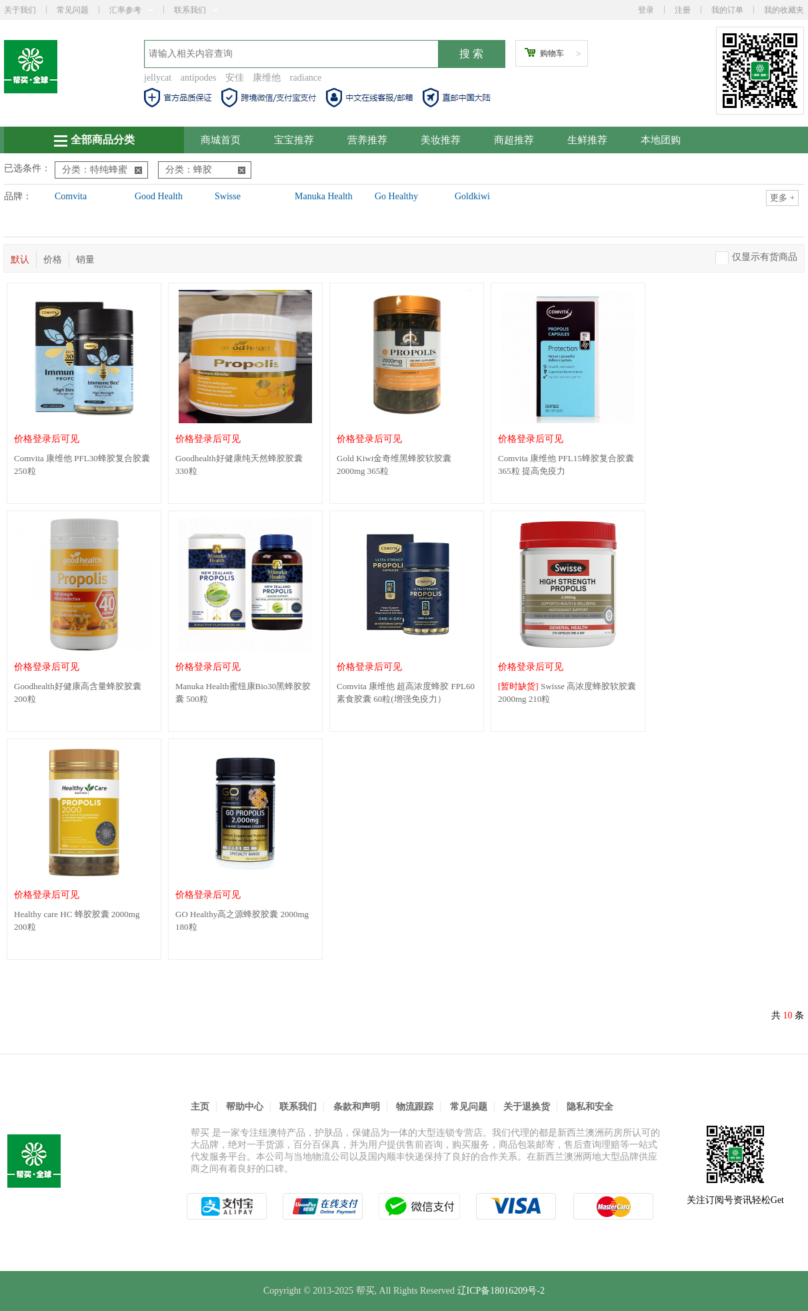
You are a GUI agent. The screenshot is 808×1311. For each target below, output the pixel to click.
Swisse (228, 196)
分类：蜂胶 (205, 170)
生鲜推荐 (587, 140)
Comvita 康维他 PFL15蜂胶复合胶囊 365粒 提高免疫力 (566, 464)
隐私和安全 (590, 1107)
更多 (782, 198)
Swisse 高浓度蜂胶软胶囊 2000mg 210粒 (567, 692)
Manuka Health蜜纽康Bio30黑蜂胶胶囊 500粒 (243, 692)
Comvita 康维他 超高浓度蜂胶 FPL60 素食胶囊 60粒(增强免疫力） (406, 692)
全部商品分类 (94, 140)
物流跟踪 (414, 1107)
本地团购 (661, 140)
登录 (646, 10)
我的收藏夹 (784, 10)
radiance (305, 78)
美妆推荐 (441, 140)
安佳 (234, 78)
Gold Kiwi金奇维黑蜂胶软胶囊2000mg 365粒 (394, 464)
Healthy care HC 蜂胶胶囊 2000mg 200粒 (76, 920)
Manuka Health (324, 196)
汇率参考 (131, 10)
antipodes (199, 78)
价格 (52, 260)
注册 (683, 10)
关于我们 (20, 10)
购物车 (552, 53)
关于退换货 (526, 1107)
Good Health (159, 196)
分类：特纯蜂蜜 (102, 170)
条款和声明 (356, 1107)
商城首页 (221, 140)
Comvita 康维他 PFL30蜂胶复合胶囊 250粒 (82, 464)
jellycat (157, 78)
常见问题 (73, 10)
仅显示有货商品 (764, 257)
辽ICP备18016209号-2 (501, 1291)
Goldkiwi (472, 196)
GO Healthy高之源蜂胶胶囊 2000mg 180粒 (242, 920)
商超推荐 (514, 140)
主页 (200, 1107)
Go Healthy (396, 196)
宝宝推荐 (294, 140)
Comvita (71, 196)
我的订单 (727, 10)
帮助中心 (244, 1107)
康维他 (267, 78)
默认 (20, 260)
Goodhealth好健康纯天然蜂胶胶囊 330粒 (239, 464)
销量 (85, 260)
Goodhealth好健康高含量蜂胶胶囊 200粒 (77, 692)
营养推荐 (367, 140)
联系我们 (196, 10)
